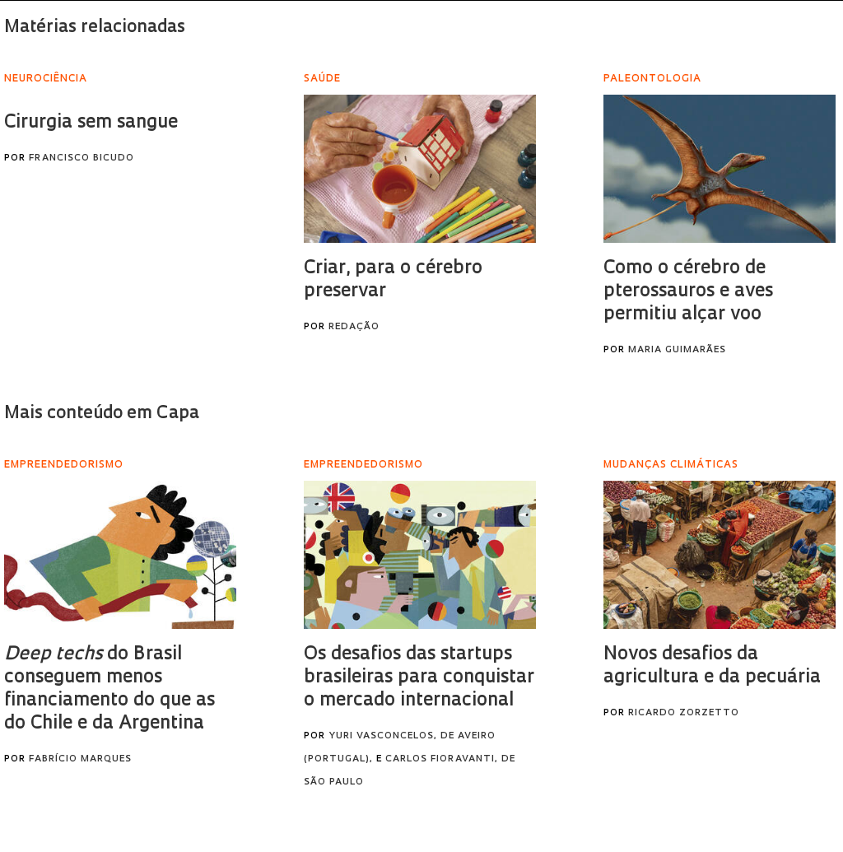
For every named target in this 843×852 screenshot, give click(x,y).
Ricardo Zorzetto (683, 713)
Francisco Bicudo (81, 158)
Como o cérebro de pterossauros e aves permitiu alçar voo (688, 291)
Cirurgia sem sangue (91, 123)
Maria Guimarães (677, 350)
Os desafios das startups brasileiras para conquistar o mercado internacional (419, 677)
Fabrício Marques (80, 759)
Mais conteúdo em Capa (101, 413)
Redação (354, 327)
